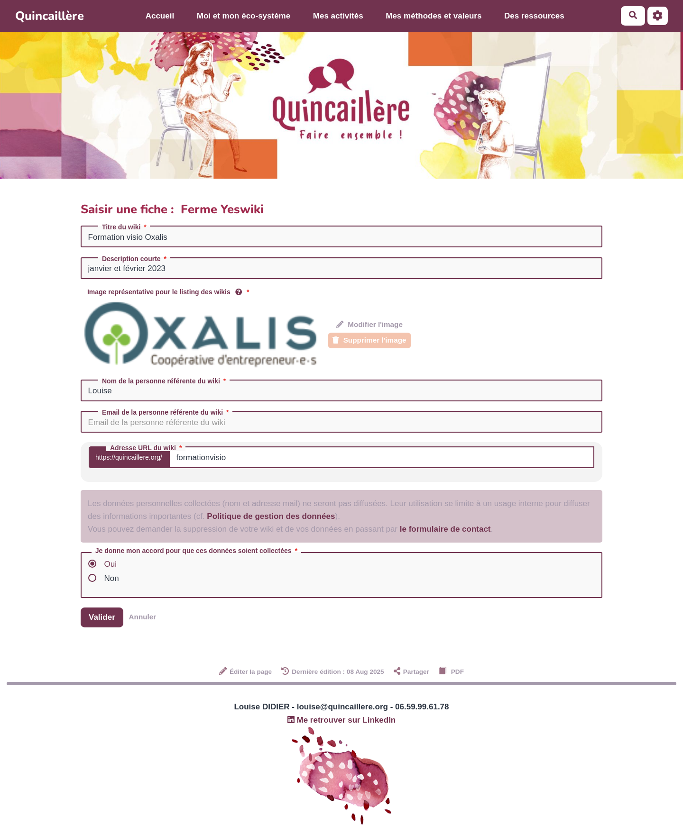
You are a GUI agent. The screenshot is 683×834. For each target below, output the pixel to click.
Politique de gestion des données (271, 516)
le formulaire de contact (445, 529)
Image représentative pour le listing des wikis (169, 292)
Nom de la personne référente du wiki (165, 381)
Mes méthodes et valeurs (433, 15)
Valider (102, 617)
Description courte (135, 258)
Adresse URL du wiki (147, 447)
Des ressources (534, 15)
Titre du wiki (125, 227)
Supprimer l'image (369, 340)
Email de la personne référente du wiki (166, 412)
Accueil (160, 15)
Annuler (143, 617)
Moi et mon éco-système (243, 15)
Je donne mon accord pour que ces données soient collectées (197, 550)
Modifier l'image (369, 324)
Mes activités (338, 15)
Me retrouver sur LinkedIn (341, 720)
